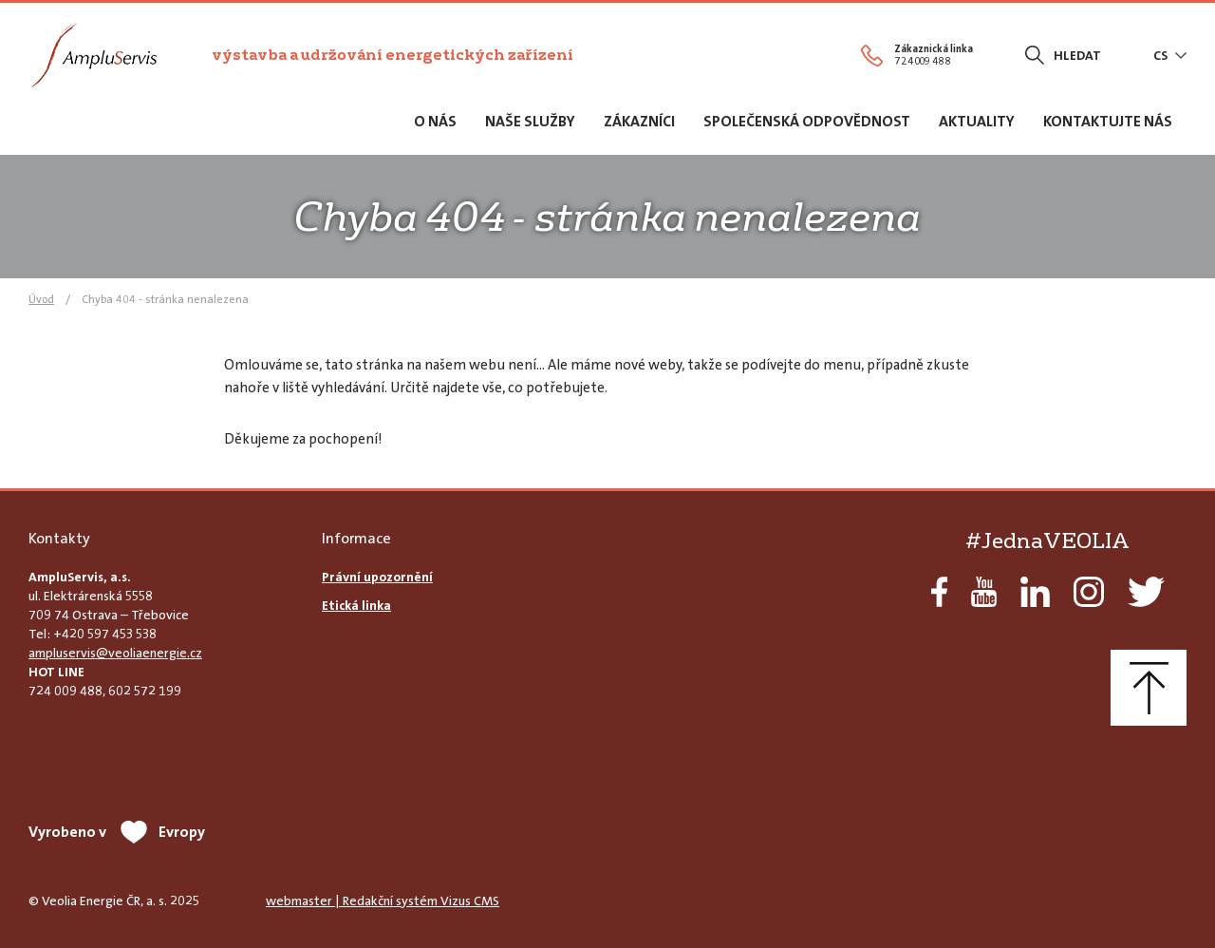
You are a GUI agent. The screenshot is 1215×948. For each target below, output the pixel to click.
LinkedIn (1035, 592)
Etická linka (356, 605)
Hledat (1077, 55)
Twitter (1146, 592)
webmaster (299, 900)
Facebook (939, 592)
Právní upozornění (377, 576)
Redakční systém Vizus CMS (421, 900)
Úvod (41, 299)
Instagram (1089, 592)
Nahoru (1149, 688)
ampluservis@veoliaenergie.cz (115, 652)
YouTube (984, 592)
